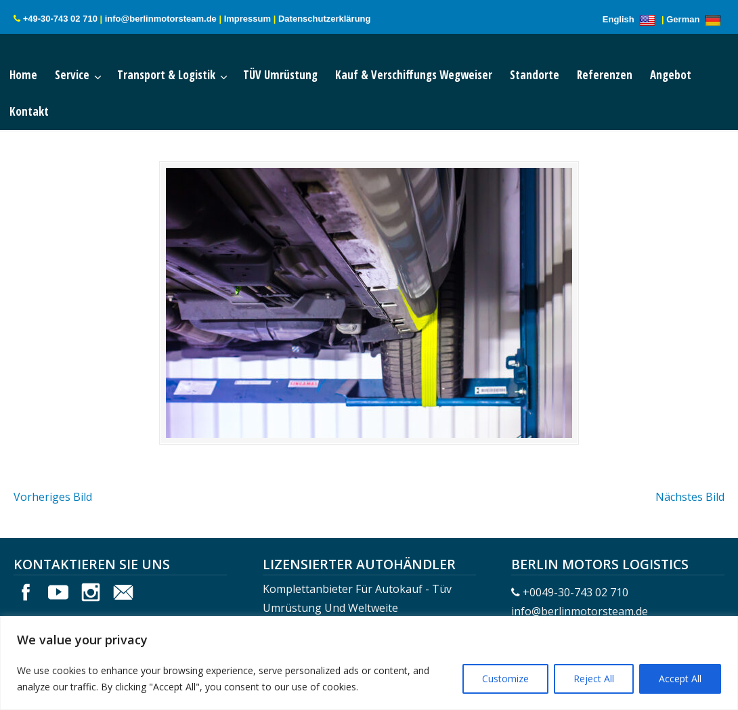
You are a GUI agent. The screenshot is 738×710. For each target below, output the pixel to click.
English (631, 19)
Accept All (680, 678)
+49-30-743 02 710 (60, 19)
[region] (369, 663)
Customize (505, 678)
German (695, 19)
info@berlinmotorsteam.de (161, 19)
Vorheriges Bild (53, 496)
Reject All (593, 678)
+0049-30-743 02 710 (575, 592)
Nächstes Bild (689, 496)
